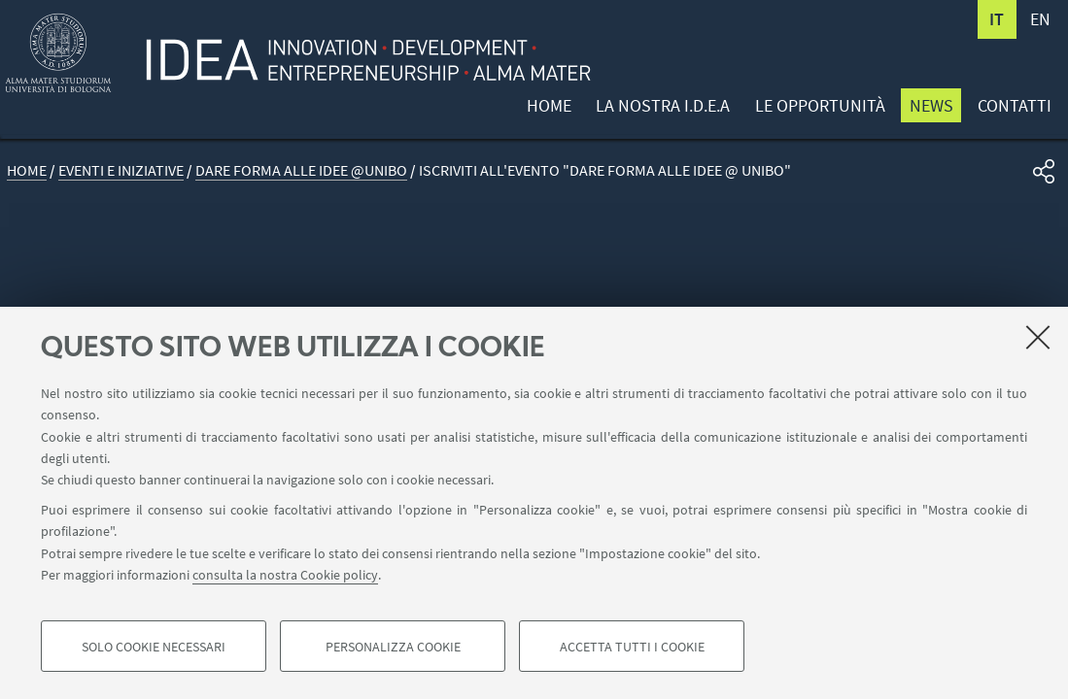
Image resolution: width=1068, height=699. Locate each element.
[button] (1043, 171)
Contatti (1014, 105)
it (996, 19)
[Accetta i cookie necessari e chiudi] (1037, 336)
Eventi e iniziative (121, 170)
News (931, 105)
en (1040, 19)
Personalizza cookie (393, 646)
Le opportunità (820, 105)
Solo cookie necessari (153, 646)
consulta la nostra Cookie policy (285, 574)
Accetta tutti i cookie (632, 646)
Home (549, 105)
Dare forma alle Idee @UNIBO (301, 170)
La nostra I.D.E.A (663, 105)
